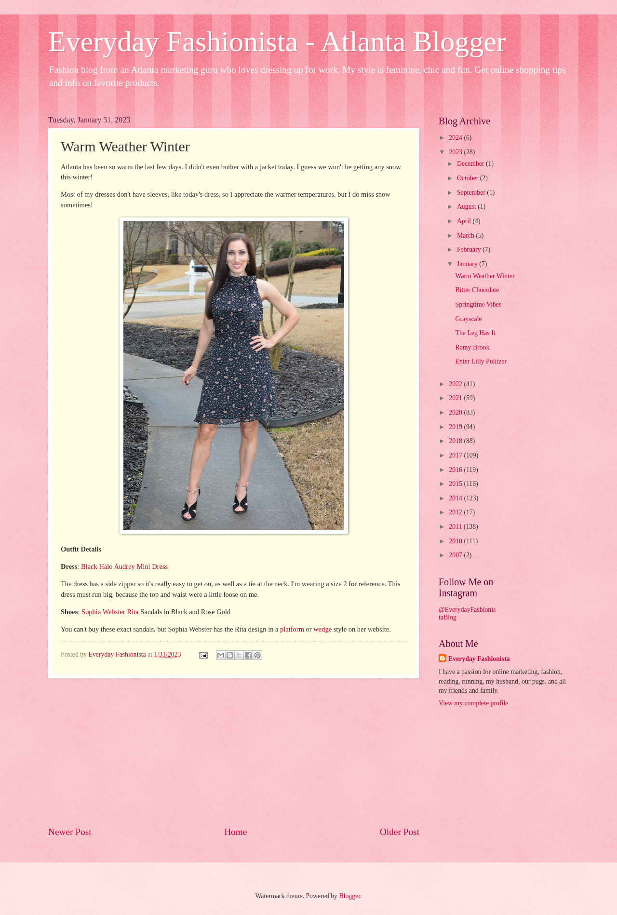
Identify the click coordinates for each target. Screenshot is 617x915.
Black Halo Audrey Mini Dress (124, 566)
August (467, 206)
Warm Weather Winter (484, 276)
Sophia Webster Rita (109, 612)
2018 (456, 440)
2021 (456, 398)
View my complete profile (473, 703)
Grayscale (468, 319)
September (472, 192)
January (468, 264)
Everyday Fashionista (479, 658)
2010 (456, 541)
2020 (456, 412)
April (465, 221)
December (471, 163)
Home (235, 832)
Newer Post (70, 832)
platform (292, 629)
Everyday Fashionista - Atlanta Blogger (277, 41)
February (470, 249)
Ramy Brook (472, 347)
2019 (456, 427)
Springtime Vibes (478, 304)
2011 (456, 526)
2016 (456, 469)
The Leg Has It (475, 332)
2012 (456, 512)
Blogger (349, 896)
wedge (322, 629)
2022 (456, 384)
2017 (456, 455)
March (466, 235)
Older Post (399, 832)
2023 (456, 152)
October (468, 178)
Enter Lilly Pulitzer (481, 361)
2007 (456, 555)
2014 (456, 498)
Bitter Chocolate (477, 290)
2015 (456, 483)
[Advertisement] (233, 752)
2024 (456, 137)
